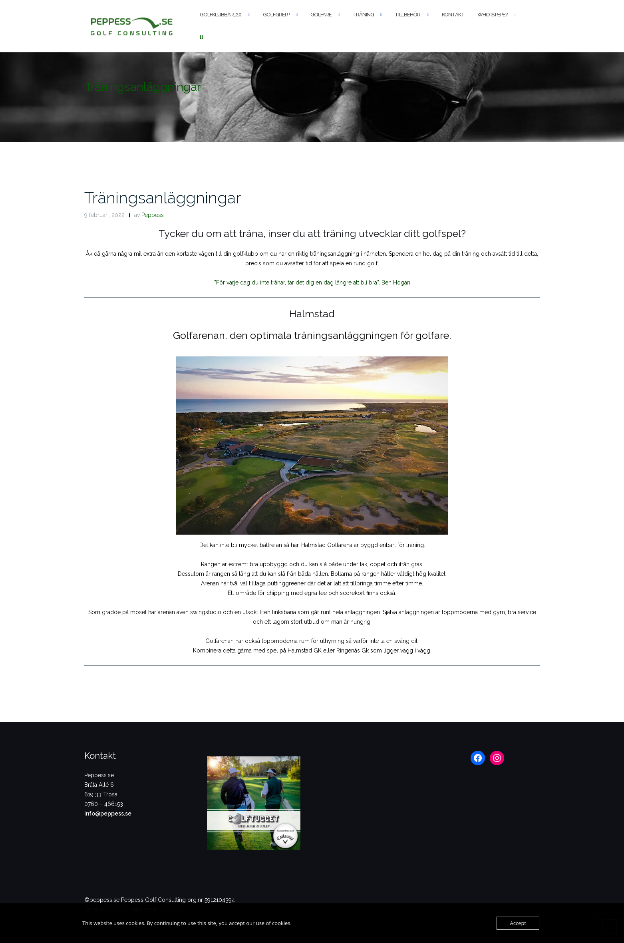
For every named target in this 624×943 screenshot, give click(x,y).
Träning (363, 15)
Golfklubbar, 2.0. (221, 15)
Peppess (152, 215)
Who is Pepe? (492, 15)
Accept (518, 923)
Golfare (321, 15)
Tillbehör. (408, 15)
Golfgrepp (276, 15)
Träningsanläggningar (162, 197)
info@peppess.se (107, 813)
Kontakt (453, 15)
